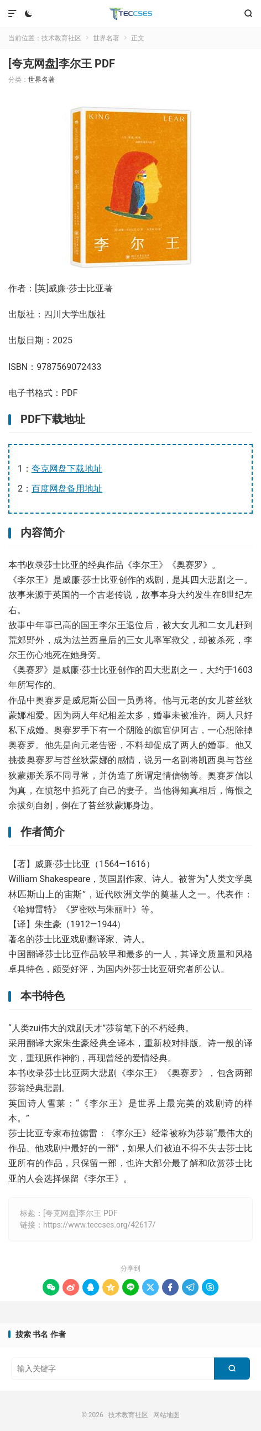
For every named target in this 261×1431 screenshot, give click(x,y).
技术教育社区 (131, 13)
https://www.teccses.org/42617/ (99, 1224)
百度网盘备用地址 (67, 488)
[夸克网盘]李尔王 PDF (61, 63)
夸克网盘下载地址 (67, 468)
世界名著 (106, 38)
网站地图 (166, 1415)
